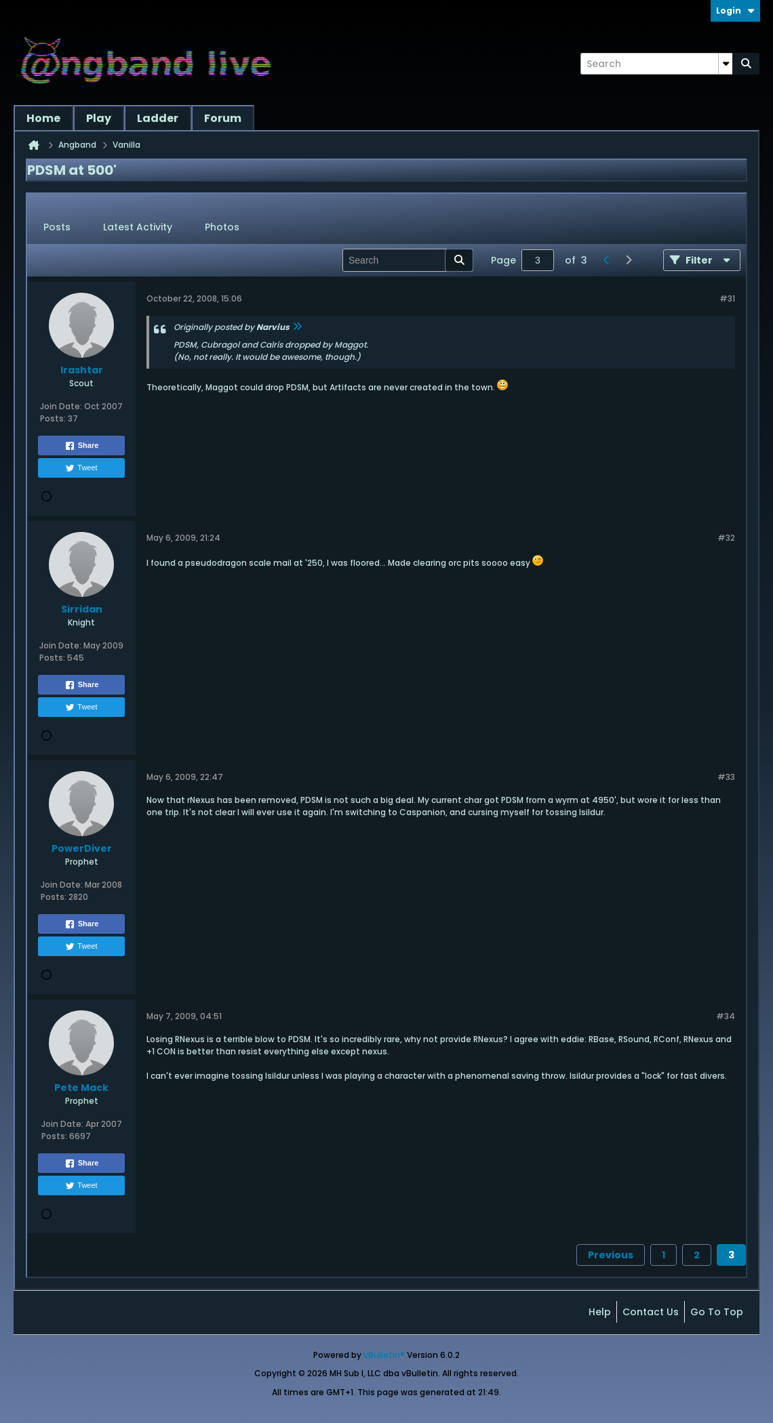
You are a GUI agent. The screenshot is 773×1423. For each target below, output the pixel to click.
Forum (222, 118)
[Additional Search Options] (725, 64)
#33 (726, 777)
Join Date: (61, 406)
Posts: (53, 418)
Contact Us (650, 1312)
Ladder (157, 118)
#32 (726, 537)
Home (43, 118)
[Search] (656, 64)
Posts (57, 227)
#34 (725, 1016)
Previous (610, 1255)
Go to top (716, 1312)
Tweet (81, 468)
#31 (727, 298)
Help (600, 1312)
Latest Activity (137, 227)
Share (81, 445)
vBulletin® (384, 1355)
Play (98, 118)
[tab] (57, 227)
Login (735, 10)
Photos (222, 227)
